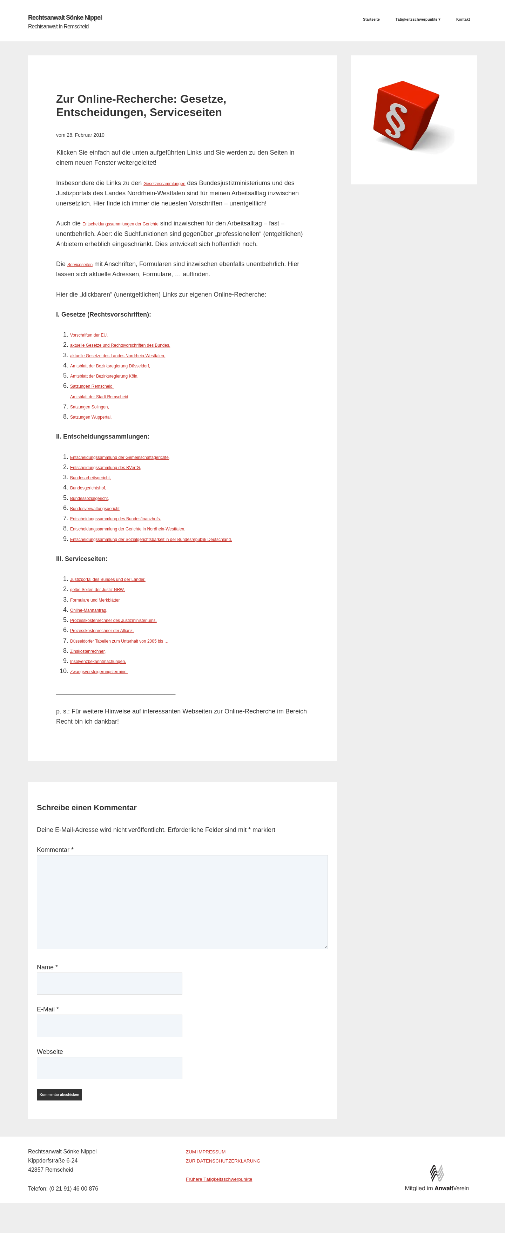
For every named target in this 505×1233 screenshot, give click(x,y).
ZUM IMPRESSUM (210, 1171)
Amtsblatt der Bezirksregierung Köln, (121, 376)
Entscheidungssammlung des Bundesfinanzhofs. (138, 518)
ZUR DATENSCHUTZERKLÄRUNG (230, 1181)
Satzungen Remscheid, (102, 386)
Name (47, 978)
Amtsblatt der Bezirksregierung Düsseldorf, (130, 366)
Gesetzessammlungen (174, 183)
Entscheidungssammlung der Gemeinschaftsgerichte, (145, 457)
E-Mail (48, 1020)
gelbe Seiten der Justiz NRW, (111, 600)
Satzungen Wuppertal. (101, 417)
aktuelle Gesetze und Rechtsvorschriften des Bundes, (145, 345)
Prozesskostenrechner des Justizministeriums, (135, 631)
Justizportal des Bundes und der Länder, (126, 590)
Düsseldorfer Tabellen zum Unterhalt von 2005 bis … (144, 651)
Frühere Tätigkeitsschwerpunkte (225, 1199)
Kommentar (55, 861)
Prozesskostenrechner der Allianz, (118, 641)
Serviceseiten (86, 264)
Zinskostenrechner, (96, 661)
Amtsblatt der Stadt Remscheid (113, 396)
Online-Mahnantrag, (98, 620)
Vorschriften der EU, (98, 335)
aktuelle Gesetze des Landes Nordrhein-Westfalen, (141, 355)
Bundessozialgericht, (99, 498)
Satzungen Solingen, (99, 407)
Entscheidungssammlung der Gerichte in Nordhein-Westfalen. (156, 529)
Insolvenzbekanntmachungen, (112, 672)
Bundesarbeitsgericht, (100, 477)
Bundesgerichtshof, (97, 488)
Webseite (50, 1062)
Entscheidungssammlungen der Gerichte (139, 224)
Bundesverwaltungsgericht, (108, 508)
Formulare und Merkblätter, (108, 610)
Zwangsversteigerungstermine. (113, 682)
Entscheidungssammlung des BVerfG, (123, 467)
